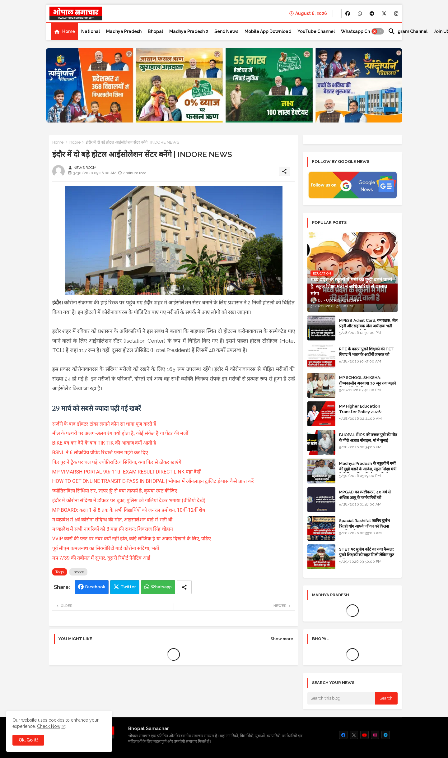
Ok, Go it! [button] (28, 739)
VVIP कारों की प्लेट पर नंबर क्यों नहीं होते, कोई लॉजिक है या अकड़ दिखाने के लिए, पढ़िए (131, 539)
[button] (377, 31)
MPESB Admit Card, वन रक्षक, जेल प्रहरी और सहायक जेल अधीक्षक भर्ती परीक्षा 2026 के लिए (368, 326)
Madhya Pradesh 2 (188, 31)
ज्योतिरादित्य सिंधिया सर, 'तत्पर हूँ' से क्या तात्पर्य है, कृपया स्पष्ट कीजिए (115, 491)
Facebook (95, 587)
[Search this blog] (341, 698)
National (90, 31)
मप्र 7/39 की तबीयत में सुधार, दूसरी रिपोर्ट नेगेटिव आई (102, 558)
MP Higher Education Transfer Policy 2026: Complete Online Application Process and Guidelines (368, 415)
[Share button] (184, 587)
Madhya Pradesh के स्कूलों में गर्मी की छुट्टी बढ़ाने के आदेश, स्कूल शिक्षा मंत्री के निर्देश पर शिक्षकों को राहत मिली (367, 469)
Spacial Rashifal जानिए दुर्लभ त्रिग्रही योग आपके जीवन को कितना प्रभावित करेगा (364, 526)
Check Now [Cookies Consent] (48, 726)
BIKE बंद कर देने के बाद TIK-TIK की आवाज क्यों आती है (105, 443)
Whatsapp (161, 587)
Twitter (128, 587)
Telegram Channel (407, 31)
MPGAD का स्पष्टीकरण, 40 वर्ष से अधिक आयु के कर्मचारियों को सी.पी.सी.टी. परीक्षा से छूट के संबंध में (365, 498)
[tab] (64, 31)
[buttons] (348, 13)
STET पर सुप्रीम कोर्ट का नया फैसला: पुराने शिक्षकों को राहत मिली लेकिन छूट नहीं (366, 555)
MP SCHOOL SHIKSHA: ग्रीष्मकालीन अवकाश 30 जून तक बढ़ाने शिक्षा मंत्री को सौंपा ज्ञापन (367, 383)
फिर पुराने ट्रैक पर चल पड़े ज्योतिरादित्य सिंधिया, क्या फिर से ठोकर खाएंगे (117, 462)
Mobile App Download (268, 31)
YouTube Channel (316, 31)
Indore (75, 142)
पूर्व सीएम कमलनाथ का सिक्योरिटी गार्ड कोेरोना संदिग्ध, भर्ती (106, 548)
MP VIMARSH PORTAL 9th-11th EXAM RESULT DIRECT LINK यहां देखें (126, 472)
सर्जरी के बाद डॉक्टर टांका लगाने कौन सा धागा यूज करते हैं (105, 424)
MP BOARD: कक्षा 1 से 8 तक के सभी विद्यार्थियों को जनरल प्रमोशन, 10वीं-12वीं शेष (129, 510)
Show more (282, 638)
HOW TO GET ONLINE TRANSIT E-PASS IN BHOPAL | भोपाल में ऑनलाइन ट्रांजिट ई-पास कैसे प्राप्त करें (153, 481)
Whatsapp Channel (361, 31)
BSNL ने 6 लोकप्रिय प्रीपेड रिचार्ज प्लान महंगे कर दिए (100, 452)
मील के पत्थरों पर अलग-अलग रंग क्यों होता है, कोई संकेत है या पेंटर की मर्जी (120, 433)
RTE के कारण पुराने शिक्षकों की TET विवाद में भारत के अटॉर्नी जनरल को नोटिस (366, 355)
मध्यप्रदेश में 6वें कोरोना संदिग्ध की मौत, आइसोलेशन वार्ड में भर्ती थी (113, 520)
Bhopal (155, 31)
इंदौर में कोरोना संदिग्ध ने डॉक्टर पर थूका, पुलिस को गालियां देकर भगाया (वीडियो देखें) (129, 500)
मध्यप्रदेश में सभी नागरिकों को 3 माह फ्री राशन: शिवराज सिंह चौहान (113, 529)
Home (68, 31)
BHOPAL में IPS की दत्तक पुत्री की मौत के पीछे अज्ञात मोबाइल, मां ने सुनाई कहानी (368, 440)
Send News (226, 31)
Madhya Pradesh (124, 31)
